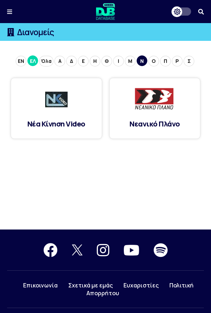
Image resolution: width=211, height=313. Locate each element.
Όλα (46, 61)
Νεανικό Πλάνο (155, 124)
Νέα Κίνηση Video (56, 124)
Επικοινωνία (40, 285)
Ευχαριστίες (141, 285)
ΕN (21, 61)
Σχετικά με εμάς (90, 285)
